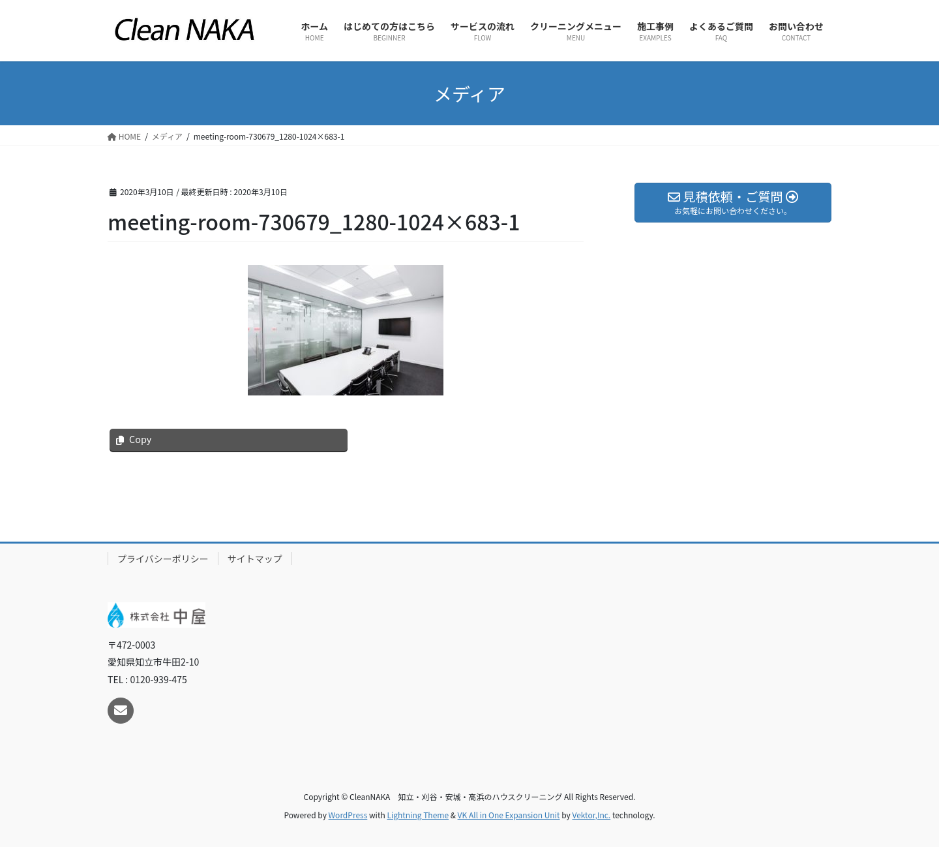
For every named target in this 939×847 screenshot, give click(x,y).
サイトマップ (255, 558)
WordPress (348, 814)
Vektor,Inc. (591, 814)
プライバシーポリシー (163, 558)
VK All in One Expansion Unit (509, 814)
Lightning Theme (418, 814)
